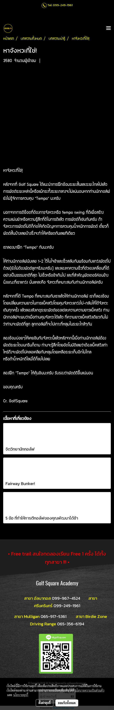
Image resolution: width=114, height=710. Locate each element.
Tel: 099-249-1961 (60, 5)
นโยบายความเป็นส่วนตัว (89, 690)
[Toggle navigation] (108, 28)
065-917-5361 (53, 616)
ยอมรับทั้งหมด (67, 703)
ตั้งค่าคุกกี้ (44, 703)
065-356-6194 (70, 624)
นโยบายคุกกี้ (20, 695)
